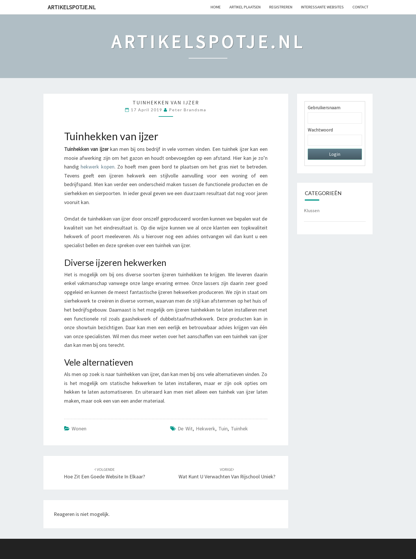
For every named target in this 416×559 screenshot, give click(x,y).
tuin (223, 428)
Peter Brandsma (187, 109)
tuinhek (239, 428)
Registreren (280, 7)
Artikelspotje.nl (72, 7)
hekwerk (205, 428)
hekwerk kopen (97, 166)
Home (216, 7)
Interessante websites (322, 7)
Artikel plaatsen (245, 7)
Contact (360, 7)
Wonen (79, 428)
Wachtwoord (320, 130)
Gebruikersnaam (324, 107)
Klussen (312, 210)
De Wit (185, 428)
